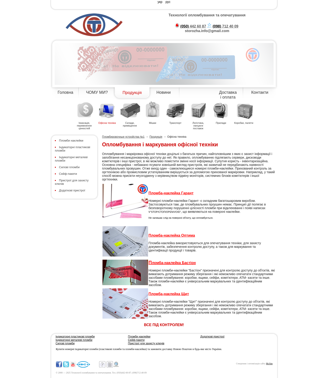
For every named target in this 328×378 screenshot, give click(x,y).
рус (168, 2)
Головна (65, 92)
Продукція (132, 92)
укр (160, 2)
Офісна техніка (107, 123)
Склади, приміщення (130, 124)
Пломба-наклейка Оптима (172, 235)
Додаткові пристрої (72, 190)
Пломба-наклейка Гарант (171, 193)
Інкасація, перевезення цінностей (84, 126)
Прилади (221, 123)
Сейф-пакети (68, 173)
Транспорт (175, 123)
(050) (184, 26)
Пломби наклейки (71, 140)
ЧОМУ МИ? (97, 92)
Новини (163, 92)
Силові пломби (69, 167)
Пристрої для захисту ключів (146, 343)
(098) (217, 26)
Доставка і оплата (228, 94)
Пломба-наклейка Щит (169, 294)
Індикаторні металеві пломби (74, 340)
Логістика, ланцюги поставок (198, 126)
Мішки (152, 123)
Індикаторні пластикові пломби (75, 336)
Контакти (259, 92)
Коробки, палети (243, 123)
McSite (269, 363)
